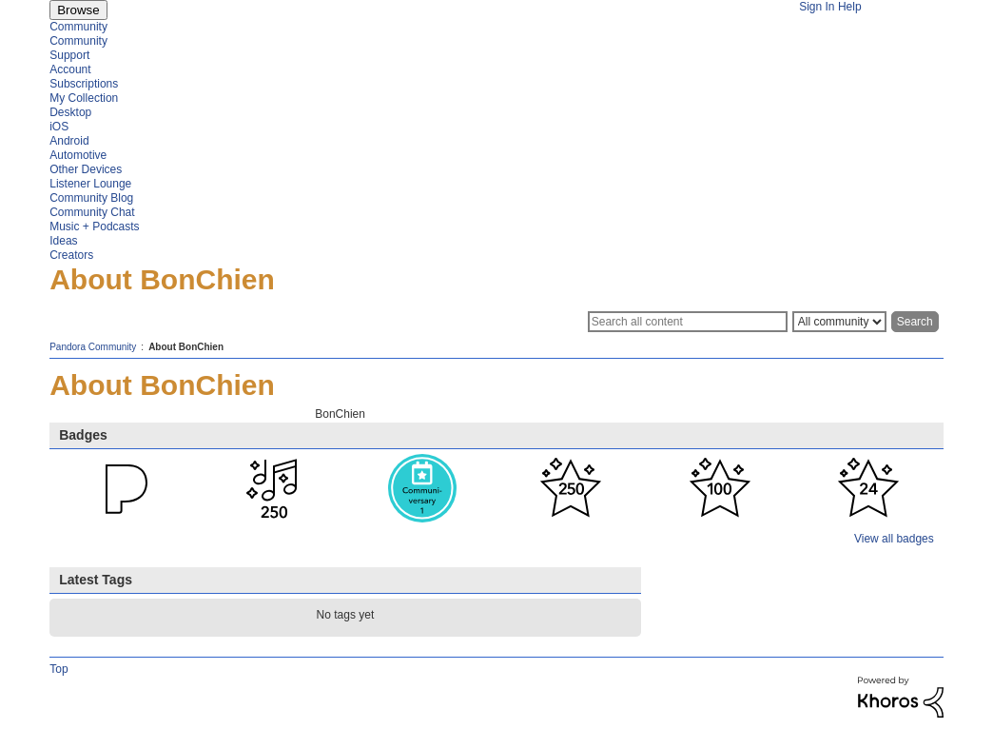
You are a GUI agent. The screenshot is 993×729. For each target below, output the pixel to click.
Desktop (70, 112)
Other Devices (85, 169)
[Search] (688, 321)
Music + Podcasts (94, 226)
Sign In (816, 6)
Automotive (78, 155)
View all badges (894, 538)
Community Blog (91, 198)
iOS (58, 126)
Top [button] (58, 669)
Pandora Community (92, 347)
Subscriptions (83, 83)
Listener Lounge (90, 183)
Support (69, 55)
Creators (71, 255)
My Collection (83, 98)
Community (78, 26)
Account (69, 69)
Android (68, 141)
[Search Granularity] (839, 321)
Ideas (63, 240)
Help (850, 6)
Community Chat (91, 212)
